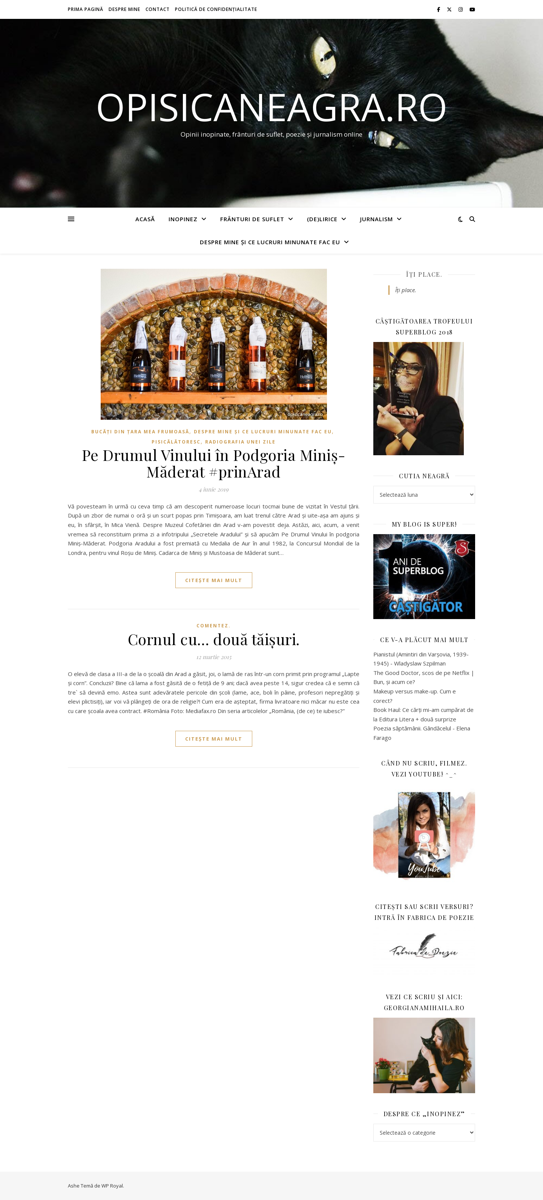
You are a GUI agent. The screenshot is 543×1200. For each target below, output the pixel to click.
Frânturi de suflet (252, 219)
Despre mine (124, 9)
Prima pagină (85, 9)
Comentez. (213, 625)
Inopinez (183, 219)
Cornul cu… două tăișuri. (214, 639)
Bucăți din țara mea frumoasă (140, 431)
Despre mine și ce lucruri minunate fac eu (270, 242)
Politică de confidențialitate (216, 9)
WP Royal (112, 1185)
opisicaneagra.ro (272, 106)
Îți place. (424, 274)
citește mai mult (213, 580)
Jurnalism (376, 219)
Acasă (145, 219)
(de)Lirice (322, 219)
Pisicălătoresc (176, 442)
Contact (158, 9)
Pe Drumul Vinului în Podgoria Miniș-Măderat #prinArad (214, 463)
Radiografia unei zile (240, 442)
